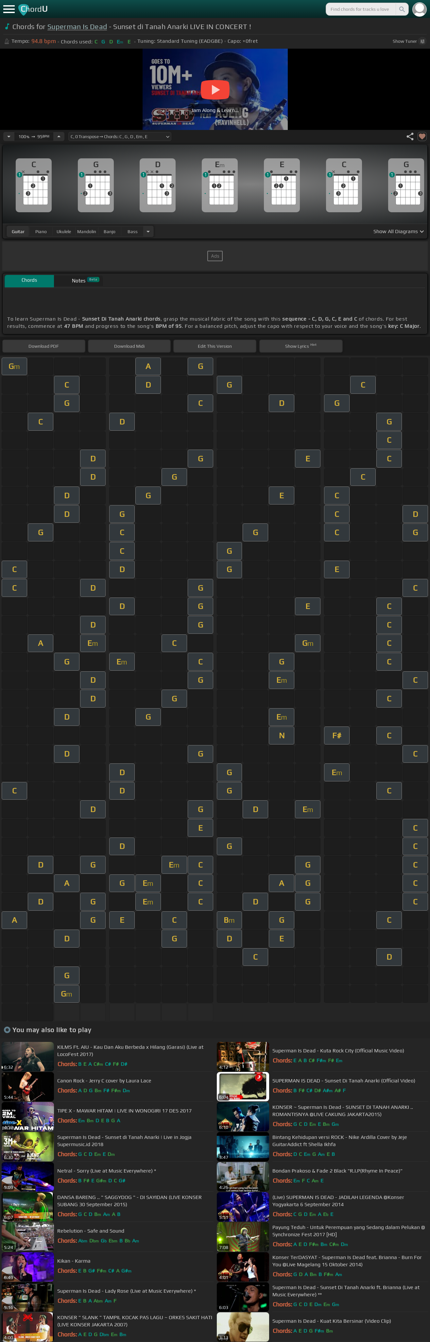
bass (133, 231)
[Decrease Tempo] (8, 136)
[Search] (401, 9)
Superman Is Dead (77, 27)
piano (41, 231)
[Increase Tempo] (58, 136)
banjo (109, 231)
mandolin (86, 231)
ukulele (64, 231)
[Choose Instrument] (148, 231)
